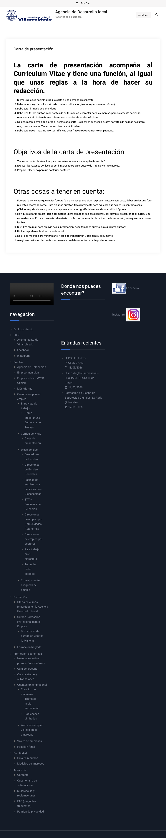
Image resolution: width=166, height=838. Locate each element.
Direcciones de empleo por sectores (33, 539)
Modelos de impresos (30, 764)
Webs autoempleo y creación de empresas (32, 730)
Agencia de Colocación (31, 367)
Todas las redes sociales (31, 569)
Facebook (23, 350)
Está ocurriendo (23, 329)
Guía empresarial (27, 669)
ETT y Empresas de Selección (33, 504)
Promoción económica (28, 654)
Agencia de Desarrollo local (81, 12)
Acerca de (20, 770)
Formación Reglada (29, 647)
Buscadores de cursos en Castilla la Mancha (32, 636)
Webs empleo (29, 450)
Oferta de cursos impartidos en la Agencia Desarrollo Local (32, 606)
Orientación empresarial (32, 685)
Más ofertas (24, 389)
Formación (20, 597)
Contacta (23, 775)
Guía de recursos (27, 758)
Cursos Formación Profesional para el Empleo (29, 621)
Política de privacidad (30, 812)
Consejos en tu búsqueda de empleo (30, 585)
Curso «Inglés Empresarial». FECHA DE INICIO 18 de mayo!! (82, 378)
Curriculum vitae (31, 434)
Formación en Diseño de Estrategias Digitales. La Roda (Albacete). (83, 397)
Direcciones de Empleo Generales (32, 469)
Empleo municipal (28, 373)
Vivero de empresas (29, 741)
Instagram (23, 356)
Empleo (18, 362)
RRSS (17, 335)
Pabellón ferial (26, 747)
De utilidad (20, 753)
